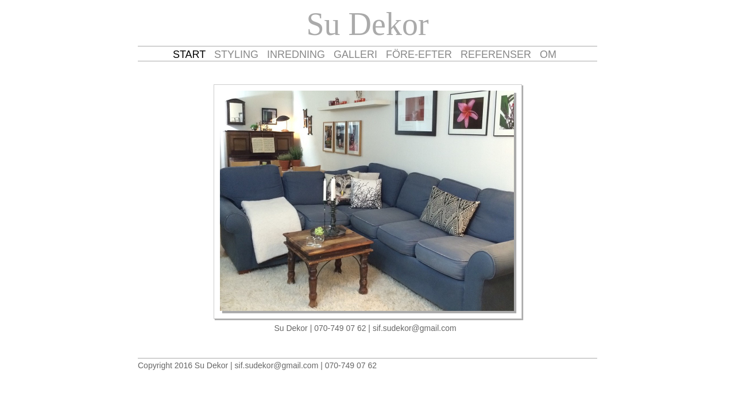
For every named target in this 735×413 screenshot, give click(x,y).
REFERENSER (496, 54)
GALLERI (355, 54)
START (189, 54)
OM (548, 54)
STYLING (236, 54)
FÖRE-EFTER (419, 54)
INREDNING (296, 54)
